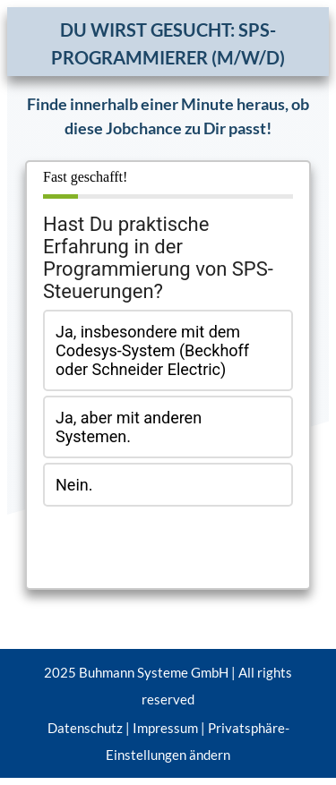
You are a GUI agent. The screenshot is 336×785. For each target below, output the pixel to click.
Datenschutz (85, 728)
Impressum (165, 728)
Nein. (74, 484)
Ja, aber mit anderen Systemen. (129, 427)
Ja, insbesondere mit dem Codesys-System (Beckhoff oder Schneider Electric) (152, 350)
